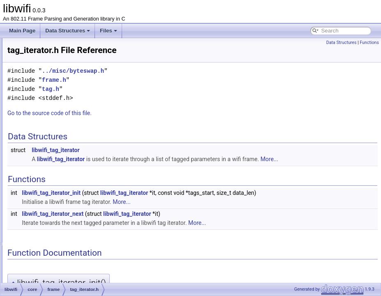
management (61, 124)
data (51, 115)
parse (40, 251)
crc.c (52, 133)
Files (108, 31)
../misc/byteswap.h (176, 71)
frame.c (55, 151)
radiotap (49, 214)
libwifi (33, 79)
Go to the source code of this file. (152, 113)
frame (46, 97)
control (54, 106)
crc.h (52, 142)
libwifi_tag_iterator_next (155, 223)
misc (45, 205)
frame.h (55, 160)
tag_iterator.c (61, 187)
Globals (29, 278)
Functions (369, 42)
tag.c (52, 169)
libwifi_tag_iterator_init (154, 202)
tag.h (52, 178)
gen (38, 242)
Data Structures (67, 31)
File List (29, 70)
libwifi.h (35, 269)
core (38, 88)
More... (143, 168)
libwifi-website (42, 260)
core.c (47, 224)
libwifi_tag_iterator (158, 150)
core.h (47, 233)
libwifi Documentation (37, 43)
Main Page (22, 31)
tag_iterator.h (61, 196)
